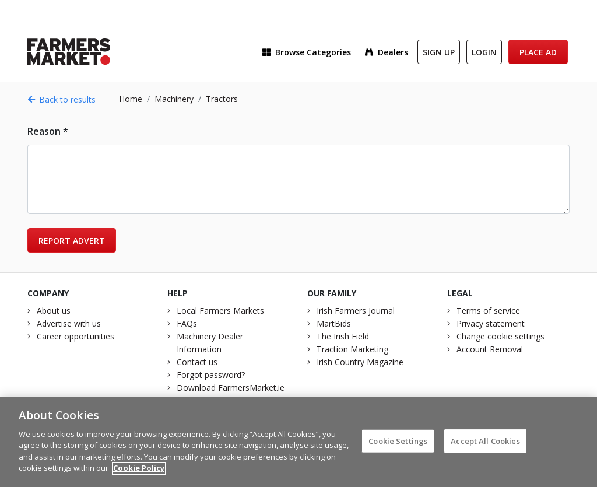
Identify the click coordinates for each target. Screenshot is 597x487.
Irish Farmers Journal (356, 310)
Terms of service (488, 310)
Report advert (71, 240)
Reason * (47, 131)
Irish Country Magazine (360, 361)
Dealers (386, 52)
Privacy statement (490, 323)
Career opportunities (75, 336)
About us (54, 310)
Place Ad (538, 52)
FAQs (187, 323)
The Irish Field (343, 336)
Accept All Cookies (485, 444)
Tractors (222, 98)
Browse (306, 52)
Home (130, 98)
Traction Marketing (352, 349)
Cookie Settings (397, 444)
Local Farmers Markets (220, 310)
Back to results (61, 99)
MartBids (334, 323)
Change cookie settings (500, 336)
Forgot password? (211, 374)
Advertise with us (69, 323)
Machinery (174, 98)
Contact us (197, 361)
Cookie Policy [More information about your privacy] (138, 472)
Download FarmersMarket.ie (231, 387)
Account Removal (489, 349)
